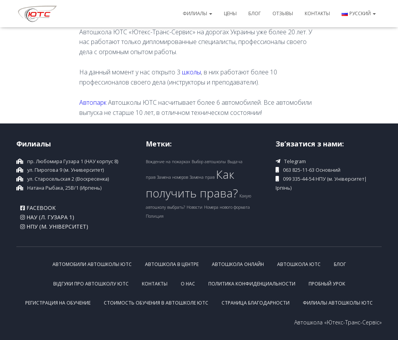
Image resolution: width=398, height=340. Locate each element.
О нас (188, 283)
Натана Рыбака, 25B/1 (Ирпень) (64, 188)
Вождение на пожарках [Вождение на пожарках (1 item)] (168, 161)
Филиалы (197, 13)
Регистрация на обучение (58, 302)
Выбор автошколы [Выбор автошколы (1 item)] (209, 161)
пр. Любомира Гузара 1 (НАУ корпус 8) (72, 161)
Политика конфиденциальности (251, 283)
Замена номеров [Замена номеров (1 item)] (172, 177)
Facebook (38, 208)
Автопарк (92, 102)
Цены (230, 13)
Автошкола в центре (172, 264)
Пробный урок (327, 283)
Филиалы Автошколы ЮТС (338, 302)
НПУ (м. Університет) (54, 226)
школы (191, 72)
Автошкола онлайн (238, 264)
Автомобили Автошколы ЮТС (92, 264)
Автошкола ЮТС (299, 264)
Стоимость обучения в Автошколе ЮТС (156, 302)
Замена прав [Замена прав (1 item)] (202, 177)
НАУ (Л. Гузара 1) (47, 217)
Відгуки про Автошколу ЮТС (91, 283)
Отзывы (282, 13)
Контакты (317, 13)
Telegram (295, 161)
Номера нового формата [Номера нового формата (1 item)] (227, 207)
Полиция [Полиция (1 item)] (155, 216)
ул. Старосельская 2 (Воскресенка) (68, 179)
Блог (254, 13)
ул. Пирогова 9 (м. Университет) (65, 170)
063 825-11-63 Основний (311, 170)
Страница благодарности (256, 302)
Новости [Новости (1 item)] (194, 207)
